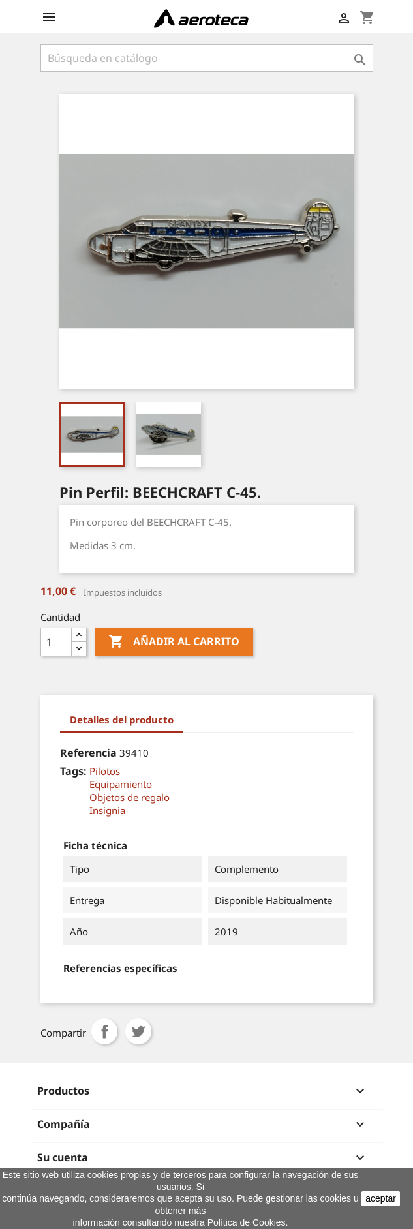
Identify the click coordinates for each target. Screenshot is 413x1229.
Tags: (73, 771)
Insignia (107, 810)
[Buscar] (206, 58)
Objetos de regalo (129, 797)
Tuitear (138, 1031)
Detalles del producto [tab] (122, 719)
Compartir (104, 1031)
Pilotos (104, 771)
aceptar (380, 1198)
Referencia (88, 752)
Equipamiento (120, 784)
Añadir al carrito (173, 641)
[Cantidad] (56, 642)
